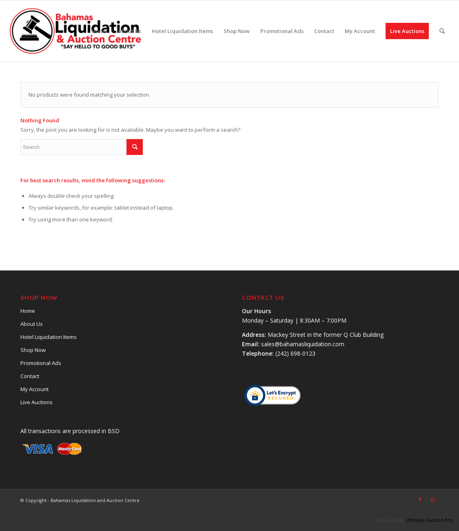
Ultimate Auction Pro (429, 520)
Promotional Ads (40, 363)
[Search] (442, 31)
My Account (34, 389)
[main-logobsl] (76, 31)
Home (27, 310)
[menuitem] (99, 31)
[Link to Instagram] (432, 499)
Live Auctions (36, 402)
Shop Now (33, 350)
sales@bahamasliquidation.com (302, 344)
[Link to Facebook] (420, 499)
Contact (29, 376)
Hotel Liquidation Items (48, 337)
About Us (31, 323)
